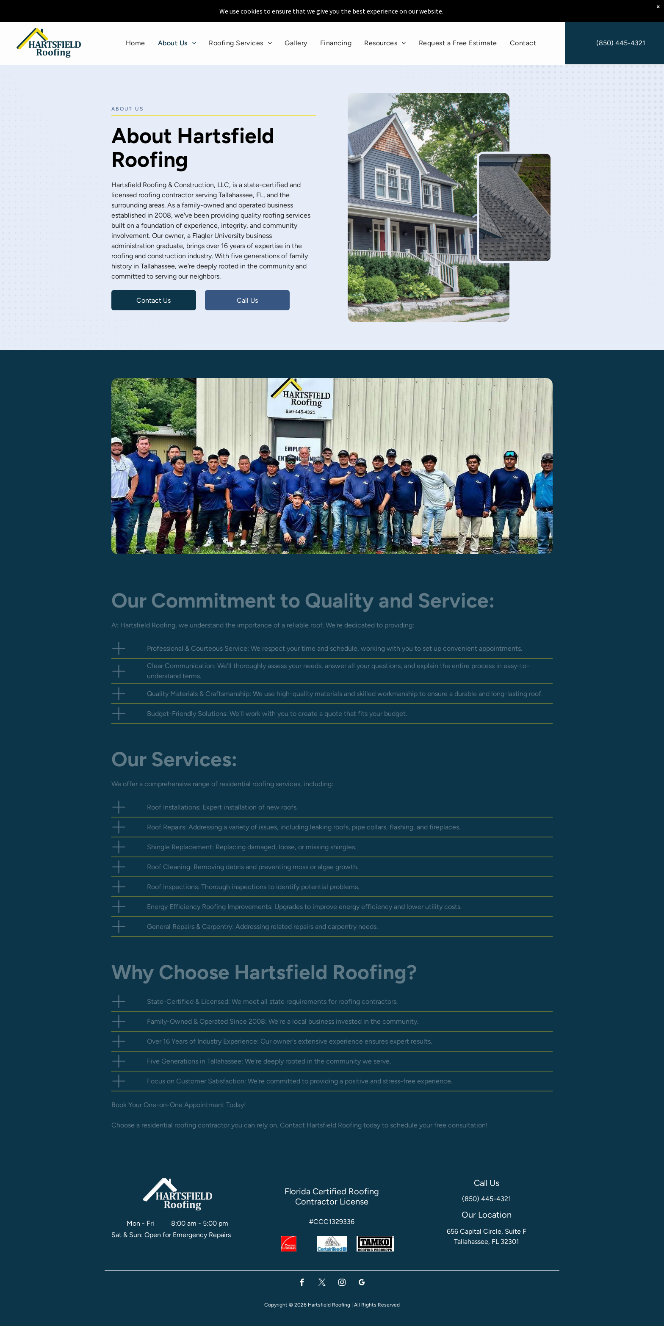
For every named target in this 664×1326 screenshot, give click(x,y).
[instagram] (342, 1283)
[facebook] (302, 1283)
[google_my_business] (362, 1283)
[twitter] (322, 1283)
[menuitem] (135, 43)
